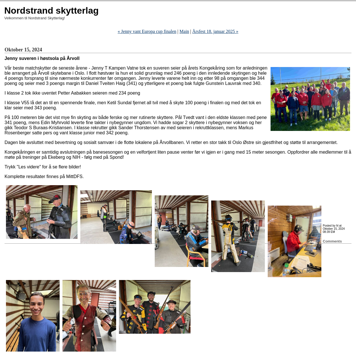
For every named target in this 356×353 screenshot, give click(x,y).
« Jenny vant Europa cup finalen (147, 31)
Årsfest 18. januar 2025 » (215, 31)
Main (184, 31)
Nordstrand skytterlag (51, 10)
